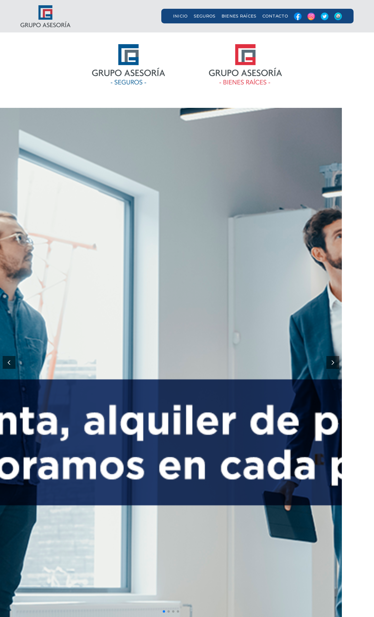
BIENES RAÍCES (239, 16)
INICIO (180, 16)
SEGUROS (205, 16)
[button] (187, 16)
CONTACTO (275, 16)
